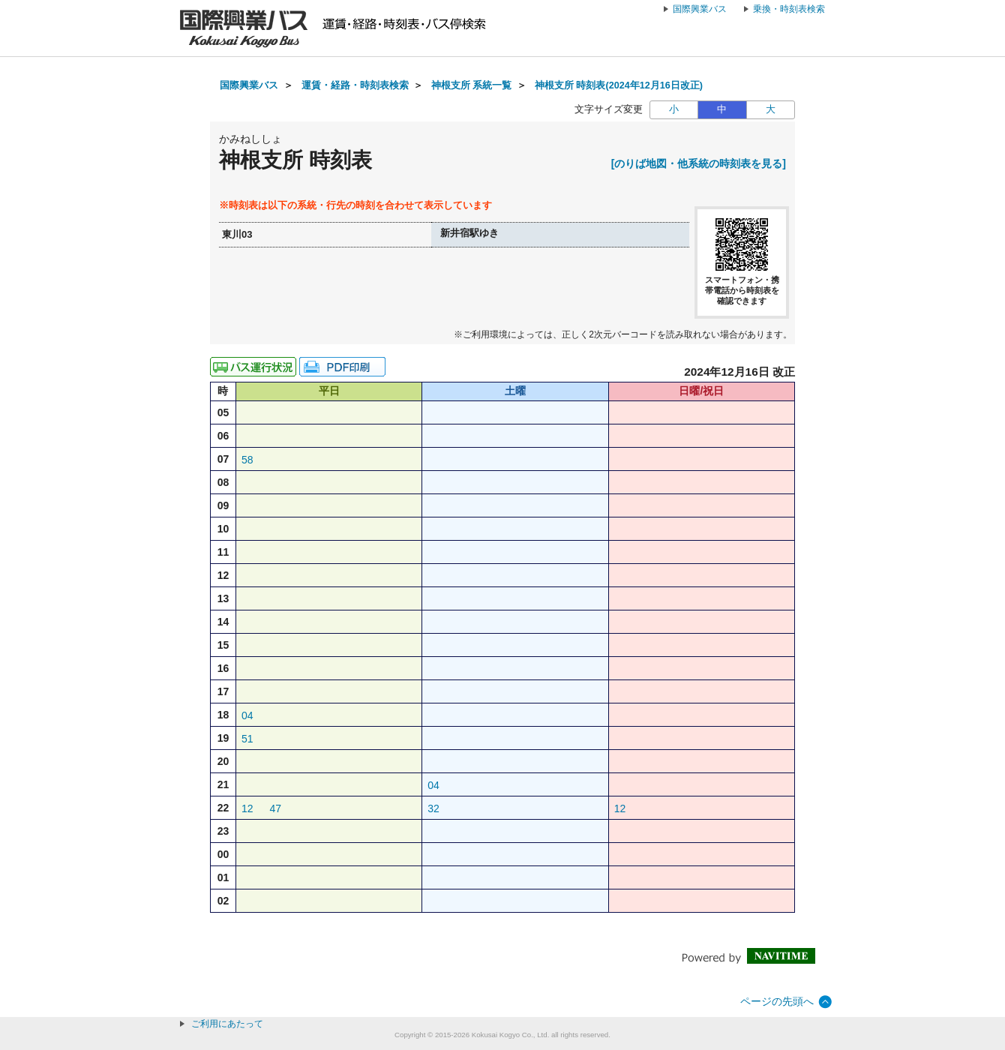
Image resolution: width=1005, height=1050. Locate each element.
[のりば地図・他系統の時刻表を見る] (698, 164)
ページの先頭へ (777, 1001)
